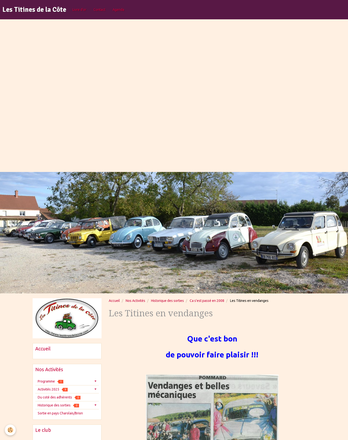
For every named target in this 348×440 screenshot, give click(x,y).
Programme (50, 381)
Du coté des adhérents (59, 397)
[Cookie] (10, 430)
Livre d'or (79, 10)
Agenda (118, 10)
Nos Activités (135, 301)
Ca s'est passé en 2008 (207, 301)
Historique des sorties (167, 301)
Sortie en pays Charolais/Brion (60, 413)
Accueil (114, 301)
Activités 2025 (53, 389)
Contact (99, 10)
